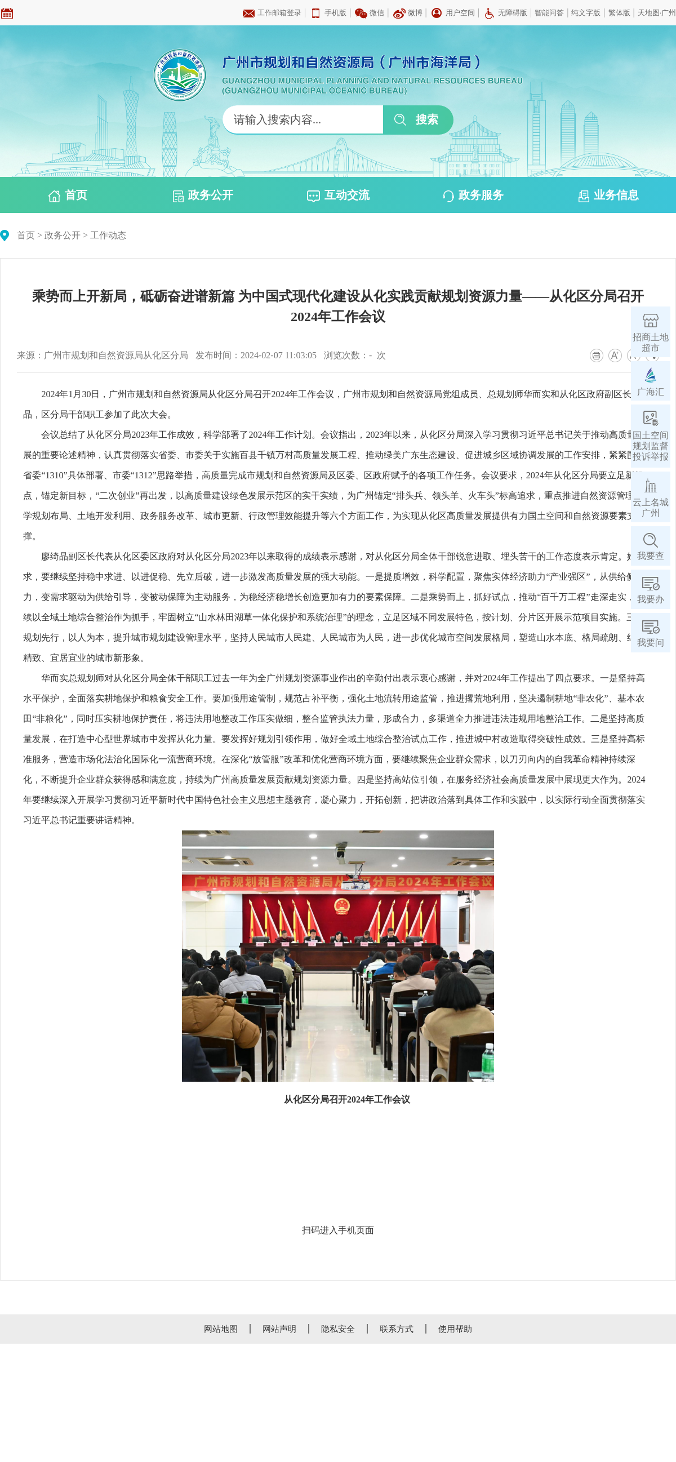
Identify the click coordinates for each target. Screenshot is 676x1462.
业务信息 (609, 195)
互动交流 (338, 195)
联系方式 (396, 1329)
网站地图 (221, 1329)
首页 (67, 195)
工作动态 (108, 235)
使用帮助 (455, 1329)
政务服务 (473, 195)
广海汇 (650, 392)
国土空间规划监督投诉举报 (651, 445)
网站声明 (279, 1329)
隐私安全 (338, 1329)
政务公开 (203, 195)
